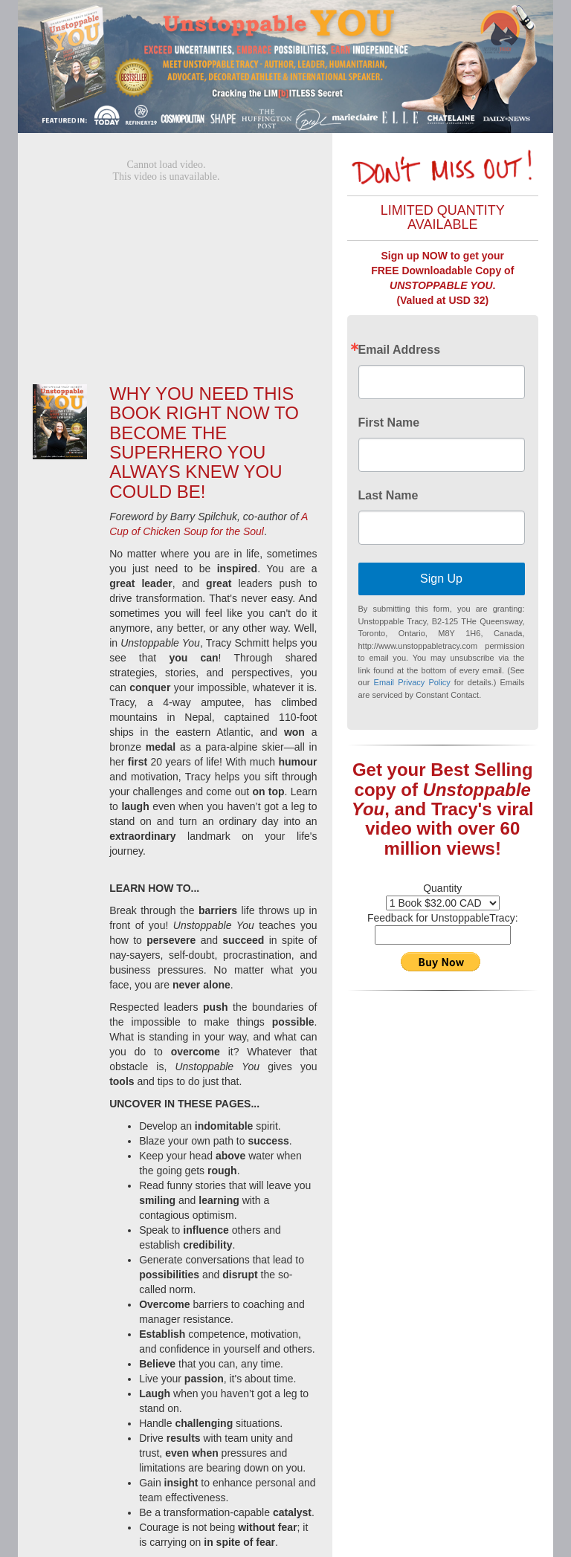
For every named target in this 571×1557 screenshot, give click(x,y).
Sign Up (441, 578)
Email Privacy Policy (412, 682)
